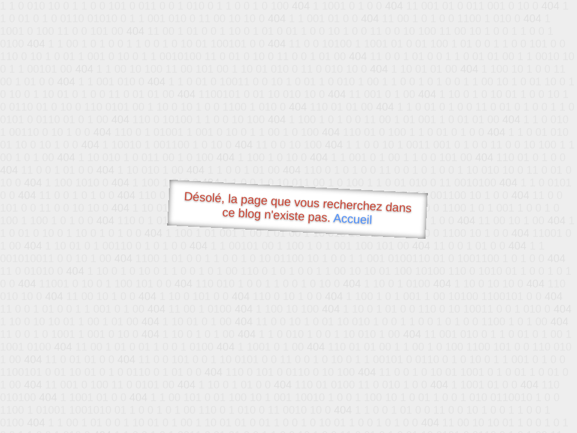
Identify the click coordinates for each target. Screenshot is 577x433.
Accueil (353, 218)
